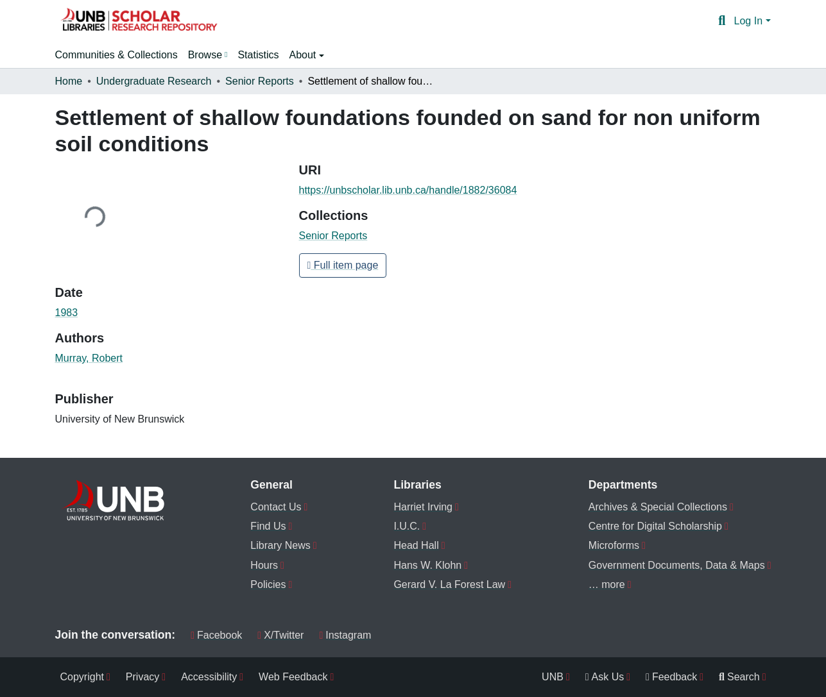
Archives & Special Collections (658, 506)
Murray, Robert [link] (89, 358)
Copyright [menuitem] (82, 676)
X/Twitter (280, 635)
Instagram (345, 635)
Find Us (268, 526)
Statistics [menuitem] (258, 54)
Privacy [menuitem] (142, 676)
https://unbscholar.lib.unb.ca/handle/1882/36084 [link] (408, 190)
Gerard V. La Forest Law (449, 584)
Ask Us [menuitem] (604, 676)
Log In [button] (750, 20)
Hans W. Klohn (427, 565)
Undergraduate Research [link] (154, 81)
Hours (264, 565)
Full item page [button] (343, 265)
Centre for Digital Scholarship (655, 526)
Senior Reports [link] (259, 81)
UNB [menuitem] (553, 676)
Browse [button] (205, 54)
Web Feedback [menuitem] (293, 676)
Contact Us (275, 506)
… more (607, 584)
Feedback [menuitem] (671, 676)
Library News (280, 545)
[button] (138, 21)
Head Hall (415, 545)
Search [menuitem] (739, 676)
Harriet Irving (422, 506)
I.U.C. (406, 526)
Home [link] (69, 81)
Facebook (216, 635)
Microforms (614, 545)
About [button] (303, 54)
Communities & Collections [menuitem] (116, 54)
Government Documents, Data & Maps (677, 565)
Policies (268, 584)
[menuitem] (208, 55)
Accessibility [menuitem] (209, 676)
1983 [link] (66, 312)
